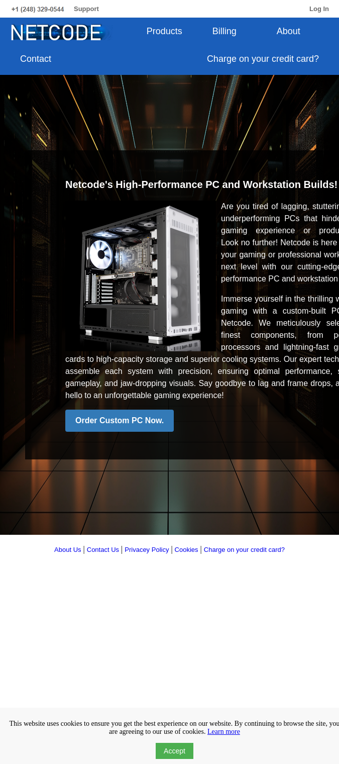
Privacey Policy (147, 549)
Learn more (223, 731)
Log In (319, 9)
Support (86, 9)
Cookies (186, 549)
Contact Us (103, 549)
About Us (67, 549)
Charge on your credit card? (263, 59)
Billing (224, 31)
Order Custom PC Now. (119, 420)
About (288, 31)
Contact (35, 59)
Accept (174, 751)
